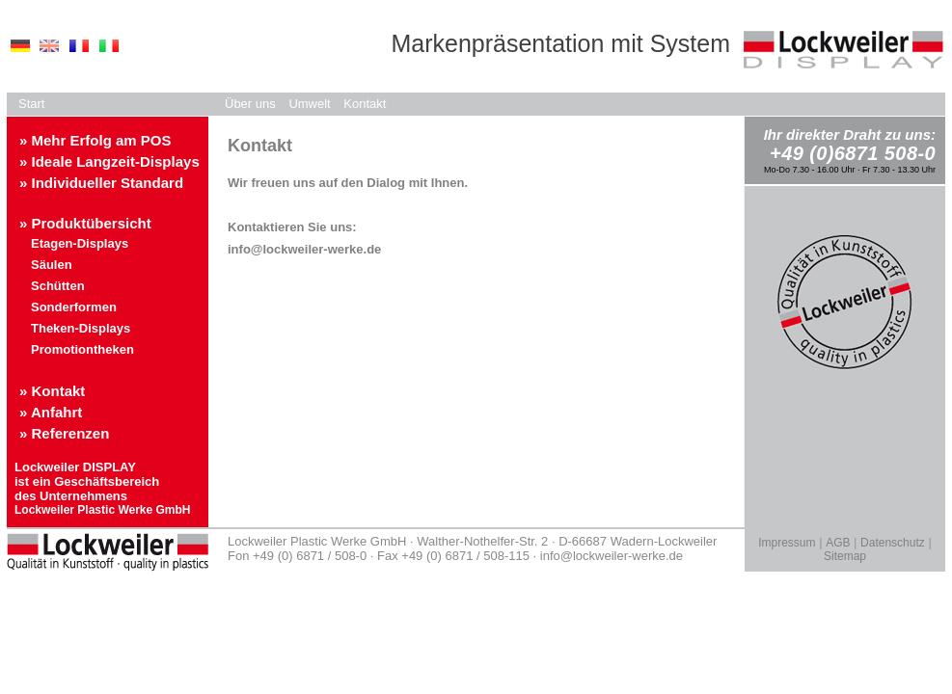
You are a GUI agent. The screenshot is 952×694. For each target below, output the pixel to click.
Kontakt (364, 103)
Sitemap (845, 556)
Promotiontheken (82, 349)
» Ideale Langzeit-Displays (109, 161)
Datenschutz (892, 542)
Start (31, 103)
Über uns (250, 103)
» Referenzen (64, 433)
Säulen (51, 264)
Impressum (786, 542)
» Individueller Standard (101, 182)
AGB (838, 542)
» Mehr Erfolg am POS (95, 140)
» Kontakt (52, 391)
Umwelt (309, 103)
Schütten (58, 286)
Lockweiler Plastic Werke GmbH (102, 510)
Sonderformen (74, 307)
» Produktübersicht (85, 223)
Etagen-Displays (79, 243)
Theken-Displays (80, 328)
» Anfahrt (50, 412)
